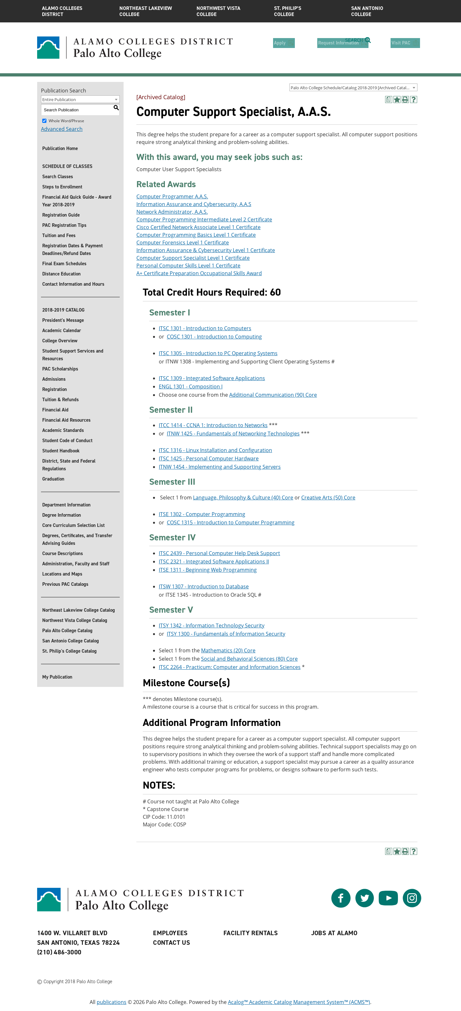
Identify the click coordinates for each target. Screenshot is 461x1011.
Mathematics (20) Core (228, 650)
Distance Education (61, 274)
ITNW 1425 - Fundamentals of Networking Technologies (233, 433)
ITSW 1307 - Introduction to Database (204, 586)
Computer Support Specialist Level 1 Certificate (193, 257)
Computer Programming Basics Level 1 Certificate (196, 234)
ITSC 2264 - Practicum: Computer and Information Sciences (230, 667)
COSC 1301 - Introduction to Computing (214, 336)
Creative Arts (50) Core (328, 497)
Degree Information (61, 515)
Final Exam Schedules (64, 263)
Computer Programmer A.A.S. (172, 196)
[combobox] (353, 87)
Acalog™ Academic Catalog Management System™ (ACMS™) (299, 1002)
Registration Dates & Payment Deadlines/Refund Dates (72, 250)
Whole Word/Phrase (66, 120)
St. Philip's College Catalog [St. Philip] (69, 651)
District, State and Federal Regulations (68, 465)
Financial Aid (55, 410)
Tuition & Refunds (60, 399)
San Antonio (385, 11)
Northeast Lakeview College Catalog (78, 610)
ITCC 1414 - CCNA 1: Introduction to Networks (213, 425)
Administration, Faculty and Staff (75, 564)
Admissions (54, 379)
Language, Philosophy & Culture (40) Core (243, 497)
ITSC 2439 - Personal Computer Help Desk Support (219, 553)
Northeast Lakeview (153, 11)
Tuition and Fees (59, 235)
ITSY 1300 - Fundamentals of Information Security (226, 633)
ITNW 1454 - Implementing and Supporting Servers (220, 467)
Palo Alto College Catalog (67, 630)
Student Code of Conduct (67, 440)
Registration (54, 389)
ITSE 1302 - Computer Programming (202, 514)
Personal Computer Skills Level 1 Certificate (188, 265)
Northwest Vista (230, 11)
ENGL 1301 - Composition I (190, 386)
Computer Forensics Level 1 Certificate (182, 242)
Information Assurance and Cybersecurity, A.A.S (193, 204)
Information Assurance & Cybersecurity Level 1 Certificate (205, 250)
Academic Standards (63, 430)
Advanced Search (62, 128)
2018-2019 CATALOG (63, 310)
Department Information (66, 505)
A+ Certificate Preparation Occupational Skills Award (199, 273)
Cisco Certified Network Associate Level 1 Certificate (198, 227)
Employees (170, 933)
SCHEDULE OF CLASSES (67, 166)
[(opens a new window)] (388, 99)
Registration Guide (61, 215)
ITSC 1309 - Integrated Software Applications (212, 378)
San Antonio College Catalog (70, 641)
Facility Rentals (250, 933)
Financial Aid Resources (66, 420)
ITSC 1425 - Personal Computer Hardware (209, 458)
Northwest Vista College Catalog (74, 620)
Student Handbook (61, 451)
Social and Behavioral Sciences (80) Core (249, 658)
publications (111, 1002)
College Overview (59, 341)
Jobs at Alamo (334, 933)
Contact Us (171, 943)
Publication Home (60, 148)
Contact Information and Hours (73, 284)
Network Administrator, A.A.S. (172, 211)
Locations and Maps (62, 574)
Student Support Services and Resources (72, 355)
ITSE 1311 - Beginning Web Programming (208, 569)
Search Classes (57, 176)
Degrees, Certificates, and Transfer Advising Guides (77, 539)
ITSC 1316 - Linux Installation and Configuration (215, 450)
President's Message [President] (63, 320)
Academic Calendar (61, 330)
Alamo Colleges (76, 11)
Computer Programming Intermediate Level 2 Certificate (204, 219)
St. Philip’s (308, 11)
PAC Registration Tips (64, 225)
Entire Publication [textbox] (59, 99)
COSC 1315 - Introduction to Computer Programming (231, 522)
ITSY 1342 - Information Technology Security (211, 625)
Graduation (53, 479)
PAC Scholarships (60, 369)
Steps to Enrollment (62, 187)
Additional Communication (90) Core (273, 394)
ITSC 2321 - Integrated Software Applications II (214, 561)
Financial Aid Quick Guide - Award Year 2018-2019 (76, 201)
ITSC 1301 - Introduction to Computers (205, 328)
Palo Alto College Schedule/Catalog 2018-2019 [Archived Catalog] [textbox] (351, 88)
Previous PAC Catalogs (65, 584)
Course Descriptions (62, 553)
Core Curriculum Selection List (73, 525)
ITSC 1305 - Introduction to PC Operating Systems (218, 353)
